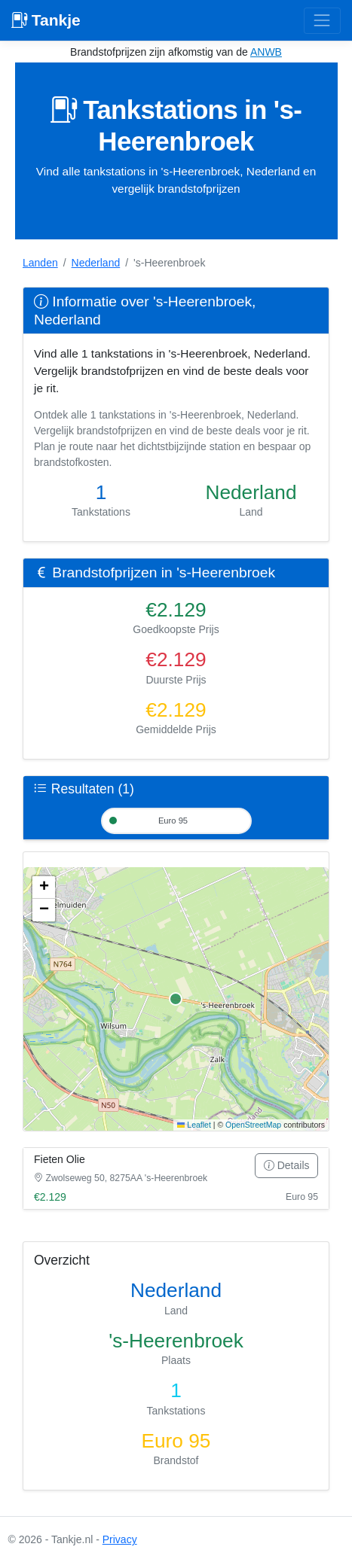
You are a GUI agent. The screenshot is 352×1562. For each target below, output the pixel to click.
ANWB (266, 52)
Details (287, 1165)
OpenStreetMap (253, 1124)
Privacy (120, 1539)
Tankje (46, 20)
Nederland (96, 263)
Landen (40, 263)
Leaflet (194, 1124)
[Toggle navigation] (322, 21)
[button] (43, 887)
